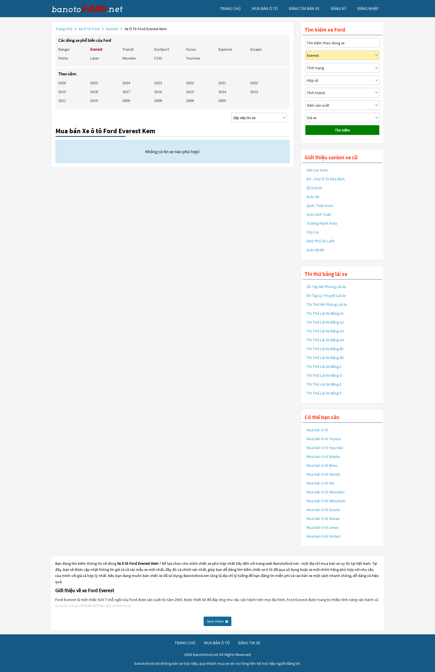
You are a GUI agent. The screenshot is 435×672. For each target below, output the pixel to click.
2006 (190, 100)
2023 (158, 82)
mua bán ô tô (265, 8)
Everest (112, 28)
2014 (222, 91)
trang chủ (230, 8)
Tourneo (193, 58)
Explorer (225, 49)
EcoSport (161, 49)
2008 (158, 100)
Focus (191, 49)
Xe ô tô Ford (89, 28)
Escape (256, 49)
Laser (94, 58)
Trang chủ (63, 28)
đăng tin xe (249, 642)
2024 (126, 82)
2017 (126, 91)
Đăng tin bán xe (304, 8)
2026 (62, 82)
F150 (158, 58)
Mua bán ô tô (317, 429)
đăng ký (338, 8)
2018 (94, 91)
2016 (158, 91)
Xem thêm (217, 621)
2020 (254, 82)
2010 (94, 100)
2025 (94, 82)
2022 (190, 82)
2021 (222, 82)
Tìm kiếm (342, 130)
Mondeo (129, 58)
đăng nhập (367, 8)
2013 (254, 91)
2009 (126, 100)
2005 (222, 100)
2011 (62, 100)
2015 (190, 91)
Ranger (64, 49)
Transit (128, 49)
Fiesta (63, 58)
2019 (62, 91)
